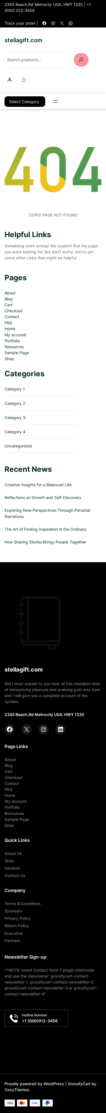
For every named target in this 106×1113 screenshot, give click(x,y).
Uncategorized (18, 445)
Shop (9, 358)
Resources (14, 346)
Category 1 (15, 388)
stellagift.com (23, 40)
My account (15, 334)
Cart (8, 304)
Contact (12, 316)
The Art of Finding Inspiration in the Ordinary (45, 528)
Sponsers (13, 910)
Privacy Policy (18, 918)
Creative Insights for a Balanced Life (38, 484)
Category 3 (15, 417)
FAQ (8, 322)
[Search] (81, 60)
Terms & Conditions (23, 903)
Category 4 (15, 431)
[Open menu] (55, 101)
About (10, 292)
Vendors (12, 867)
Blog (9, 298)
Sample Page (17, 352)
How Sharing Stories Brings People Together (45, 541)
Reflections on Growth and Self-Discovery (43, 497)
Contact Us (15, 875)
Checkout (13, 310)
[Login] (9, 80)
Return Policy (17, 925)
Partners (12, 940)
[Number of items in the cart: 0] (24, 80)
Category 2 (15, 403)
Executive (14, 933)
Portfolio (12, 340)
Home (10, 328)
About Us (13, 853)
